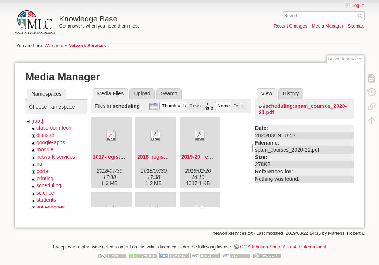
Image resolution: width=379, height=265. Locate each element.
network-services (55, 157)
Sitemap (356, 26)
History (291, 93)
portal (42, 171)
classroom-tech (54, 128)
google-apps (50, 142)
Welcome (54, 45)
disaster (45, 135)
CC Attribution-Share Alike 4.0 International (283, 240)
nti (39, 164)
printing (44, 178)
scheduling (48, 185)
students (46, 200)
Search (360, 15)
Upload (142, 93)
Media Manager (327, 26)
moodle (44, 149)
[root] (37, 121)
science (45, 193)
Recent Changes (290, 26)
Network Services (87, 45)
